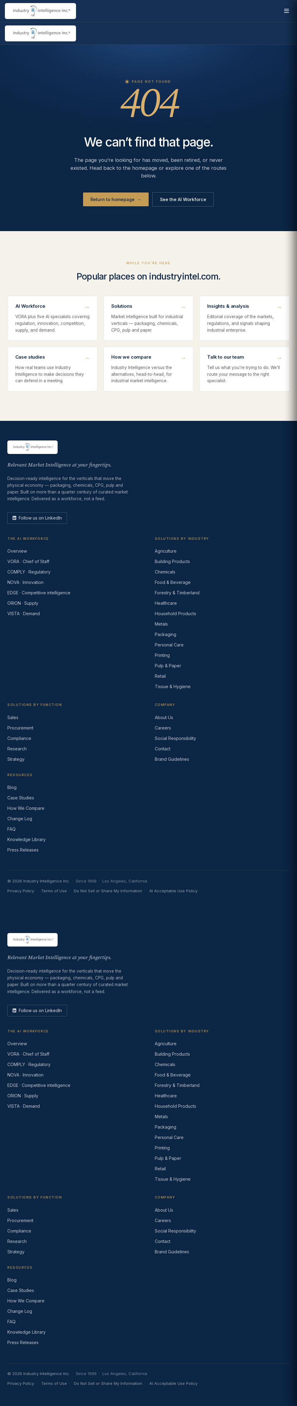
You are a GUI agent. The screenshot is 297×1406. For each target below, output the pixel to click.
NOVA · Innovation (25, 582)
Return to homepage (116, 199)
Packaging (165, 634)
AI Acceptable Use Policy (173, 890)
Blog (12, 787)
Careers (163, 727)
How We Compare (25, 808)
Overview (17, 551)
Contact (162, 748)
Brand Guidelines (172, 759)
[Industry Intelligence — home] (40, 11)
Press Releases (23, 849)
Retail (160, 676)
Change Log (19, 818)
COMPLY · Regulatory (29, 571)
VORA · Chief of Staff (28, 561)
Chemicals (165, 571)
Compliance (19, 738)
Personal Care (169, 644)
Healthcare (166, 603)
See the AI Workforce (183, 199)
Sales (12, 717)
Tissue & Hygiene (173, 686)
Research (17, 748)
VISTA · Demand (23, 613)
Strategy (16, 759)
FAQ (11, 829)
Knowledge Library (26, 839)
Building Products (172, 561)
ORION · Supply (22, 603)
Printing (162, 655)
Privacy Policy (20, 890)
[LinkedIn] (37, 518)
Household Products (175, 613)
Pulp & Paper (168, 665)
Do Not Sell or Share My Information (108, 890)
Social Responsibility (175, 738)
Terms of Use (54, 890)
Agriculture (166, 551)
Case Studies (20, 797)
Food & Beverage (173, 582)
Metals (161, 624)
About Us (164, 717)
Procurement (20, 727)
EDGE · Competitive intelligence (38, 592)
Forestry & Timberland (177, 592)
